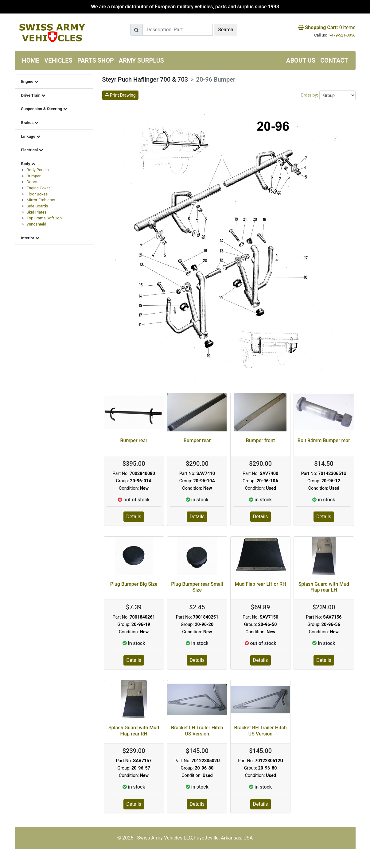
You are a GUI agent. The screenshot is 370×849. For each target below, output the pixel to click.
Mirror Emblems (41, 200)
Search (225, 30)
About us (300, 60)
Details (133, 516)
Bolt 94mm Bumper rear (324, 440)
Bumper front (260, 440)
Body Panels (38, 170)
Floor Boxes (37, 194)
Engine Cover (38, 188)
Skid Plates (37, 212)
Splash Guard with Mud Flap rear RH (133, 730)
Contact (334, 60)
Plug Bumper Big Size (134, 584)
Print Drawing (120, 95)
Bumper (34, 176)
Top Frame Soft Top (44, 218)
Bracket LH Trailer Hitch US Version (197, 730)
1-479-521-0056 (342, 35)
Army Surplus (141, 60)
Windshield (36, 224)
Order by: (310, 95)
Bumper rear (133, 440)
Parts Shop (95, 60)
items (326, 27)
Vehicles (58, 60)
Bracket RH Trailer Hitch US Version (260, 730)
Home (31, 60)
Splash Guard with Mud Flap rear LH (323, 587)
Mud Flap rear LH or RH (260, 584)
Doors (32, 181)
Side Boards (37, 206)
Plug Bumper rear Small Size (197, 587)
